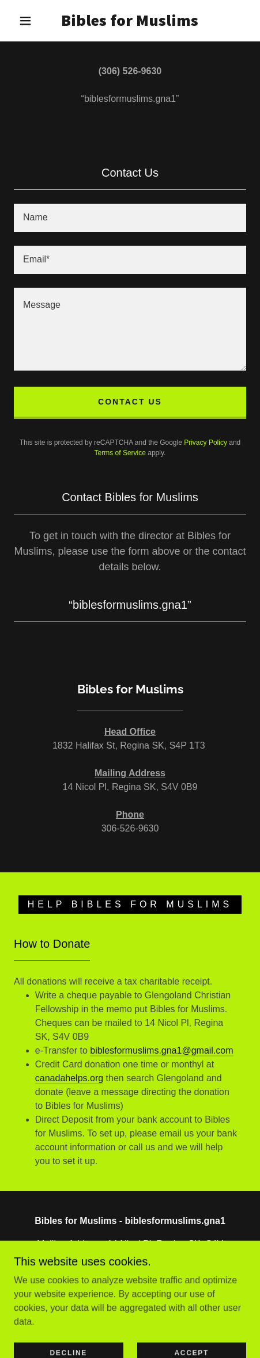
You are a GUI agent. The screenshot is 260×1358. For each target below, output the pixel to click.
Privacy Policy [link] (205, 442)
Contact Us (130, 401)
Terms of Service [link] (120, 453)
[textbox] (130, 218)
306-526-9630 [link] (130, 1280)
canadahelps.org (69, 1078)
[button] (25, 20)
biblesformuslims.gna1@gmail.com (161, 1050)
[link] (130, 20)
